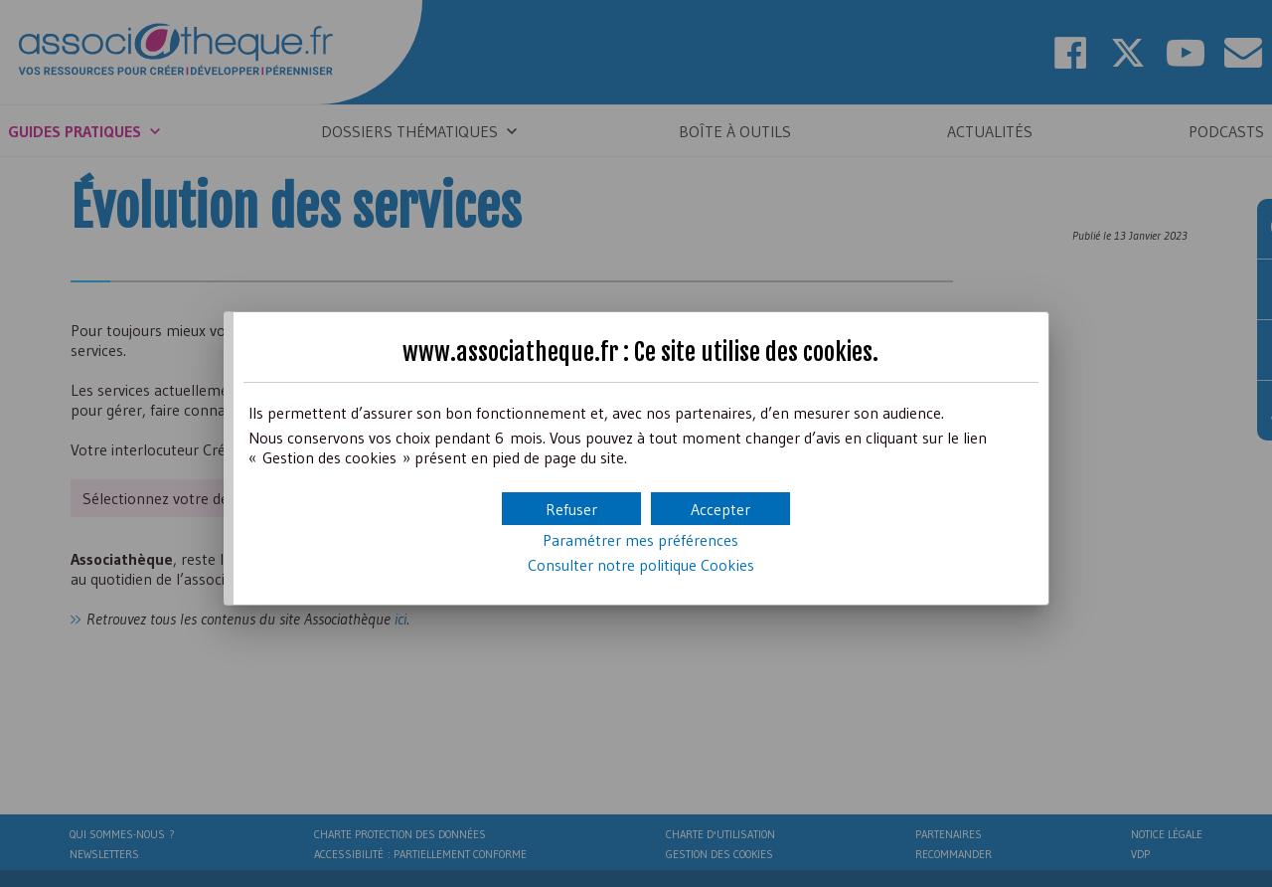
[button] (720, 508)
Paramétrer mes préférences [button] (640, 540)
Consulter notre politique (641, 565)
